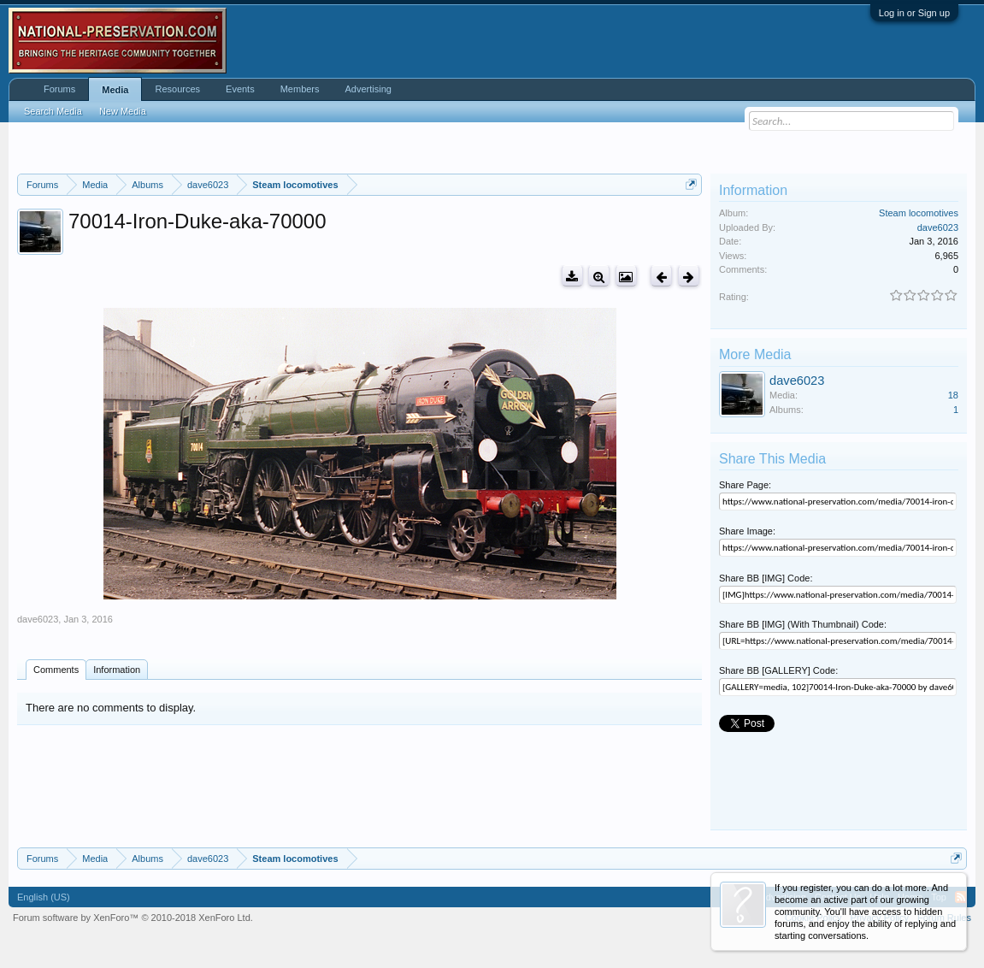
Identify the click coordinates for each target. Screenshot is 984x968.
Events (240, 89)
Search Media (53, 111)
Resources (177, 89)
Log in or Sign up (914, 13)
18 (953, 395)
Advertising (368, 89)
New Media (122, 111)
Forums (59, 89)
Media (115, 90)
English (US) (43, 897)
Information (116, 669)
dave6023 (37, 619)
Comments (56, 669)
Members (300, 89)
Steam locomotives (918, 213)
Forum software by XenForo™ (133, 917)
